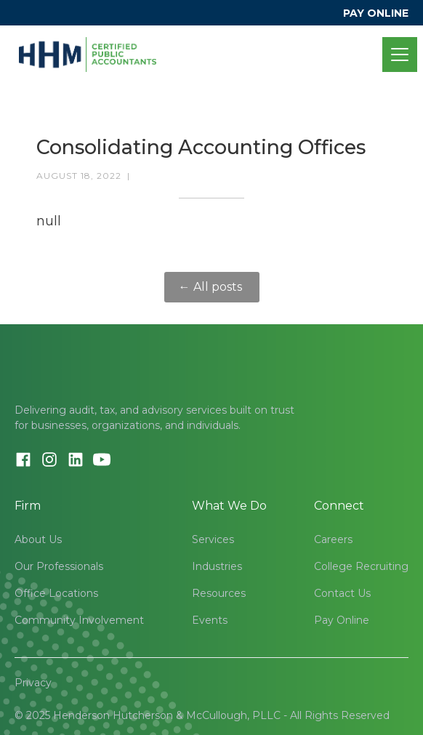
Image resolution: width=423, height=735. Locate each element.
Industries (217, 566)
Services (213, 539)
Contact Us (342, 593)
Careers (333, 539)
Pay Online (341, 620)
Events (209, 620)
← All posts (212, 287)
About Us (38, 539)
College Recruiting (361, 566)
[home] (88, 54)
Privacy (33, 682)
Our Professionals (59, 566)
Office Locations (56, 593)
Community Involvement (79, 620)
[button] (396, 54)
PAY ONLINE (375, 13)
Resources (219, 593)
